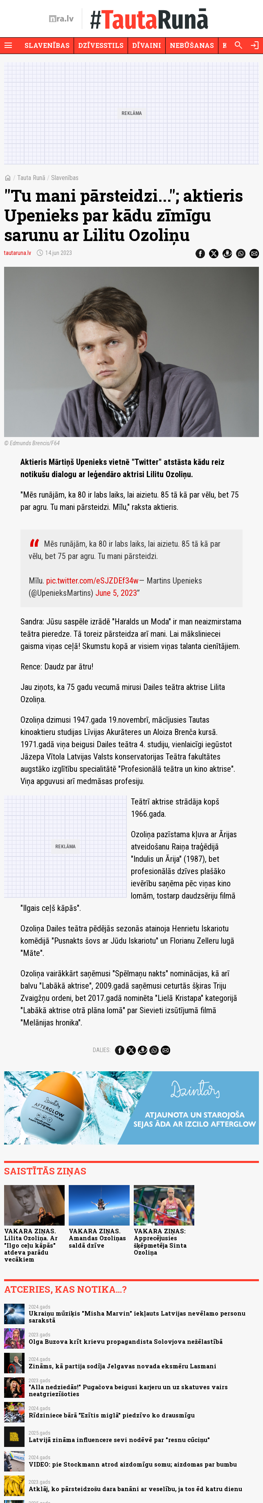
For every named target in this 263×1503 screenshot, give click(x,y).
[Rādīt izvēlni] (8, 45)
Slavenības (47, 45)
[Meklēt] (238, 45)
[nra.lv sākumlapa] (61, 19)
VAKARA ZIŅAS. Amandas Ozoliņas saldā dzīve (97, 1238)
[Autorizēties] (255, 45)
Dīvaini (146, 45)
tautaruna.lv (17, 253)
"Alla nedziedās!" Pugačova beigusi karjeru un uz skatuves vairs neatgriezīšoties (128, 1390)
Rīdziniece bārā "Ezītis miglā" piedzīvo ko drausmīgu (112, 1415)
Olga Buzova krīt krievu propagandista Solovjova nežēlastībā (126, 1341)
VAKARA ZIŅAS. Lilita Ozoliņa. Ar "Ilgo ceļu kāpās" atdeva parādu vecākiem (31, 1245)
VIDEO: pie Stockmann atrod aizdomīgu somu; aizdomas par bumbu (133, 1464)
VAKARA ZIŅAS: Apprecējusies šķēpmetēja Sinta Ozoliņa (160, 1241)
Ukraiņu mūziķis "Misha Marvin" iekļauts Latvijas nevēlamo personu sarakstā (137, 1316)
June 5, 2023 (116, 593)
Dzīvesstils (101, 45)
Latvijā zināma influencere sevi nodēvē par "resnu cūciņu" (119, 1440)
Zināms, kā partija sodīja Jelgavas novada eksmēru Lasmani (122, 1366)
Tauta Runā (31, 178)
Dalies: (102, 1050)
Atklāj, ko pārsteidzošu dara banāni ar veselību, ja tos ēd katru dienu (135, 1489)
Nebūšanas (192, 45)
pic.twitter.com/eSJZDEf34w (92, 581)
